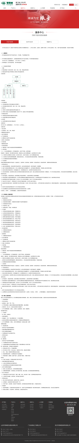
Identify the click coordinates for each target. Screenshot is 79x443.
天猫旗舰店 (65, 4)
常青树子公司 (4, 407)
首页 (4, 8)
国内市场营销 (51, 406)
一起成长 (41, 407)
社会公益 (31, 409)
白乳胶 (12, 412)
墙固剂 (12, 420)
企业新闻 (31, 404)
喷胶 (12, 407)
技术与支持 (30, 42)
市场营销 (52, 8)
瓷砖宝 (12, 419)
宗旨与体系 (10, 42)
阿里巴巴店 (57, 4)
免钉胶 (12, 411)
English (75, 4)
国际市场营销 (51, 407)
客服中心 (49, 42)
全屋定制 (13, 417)
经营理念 (50, 404)
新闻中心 (33, 8)
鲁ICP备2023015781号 (41, 440)
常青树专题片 (4, 406)
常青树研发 (4, 409)
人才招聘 (42, 8)
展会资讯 (31, 406)
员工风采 (31, 407)
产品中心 (13, 8)
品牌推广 (50, 409)
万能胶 (12, 406)
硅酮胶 (12, 404)
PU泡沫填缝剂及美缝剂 (15, 415)
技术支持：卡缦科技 (51, 440)
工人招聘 (41, 406)
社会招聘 (41, 404)
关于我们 (62, 8)
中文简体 (71, 4)
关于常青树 (4, 404)
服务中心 (23, 8)
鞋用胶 (12, 409)
